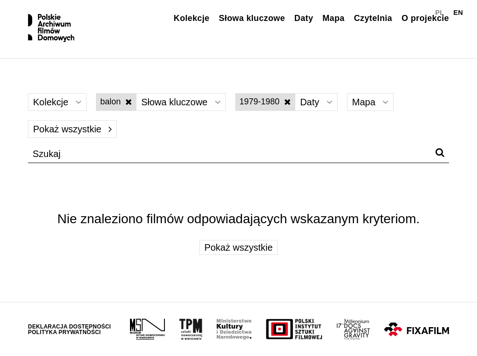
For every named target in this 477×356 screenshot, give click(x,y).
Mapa (333, 18)
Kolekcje (192, 18)
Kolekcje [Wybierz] (57, 102)
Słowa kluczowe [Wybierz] (181, 102)
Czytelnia (373, 18)
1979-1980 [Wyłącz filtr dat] (265, 101)
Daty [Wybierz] (316, 102)
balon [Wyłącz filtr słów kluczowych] (116, 101)
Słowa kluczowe (252, 18)
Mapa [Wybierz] (370, 102)
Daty (303, 18)
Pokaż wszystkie (72, 129)
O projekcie (425, 18)
